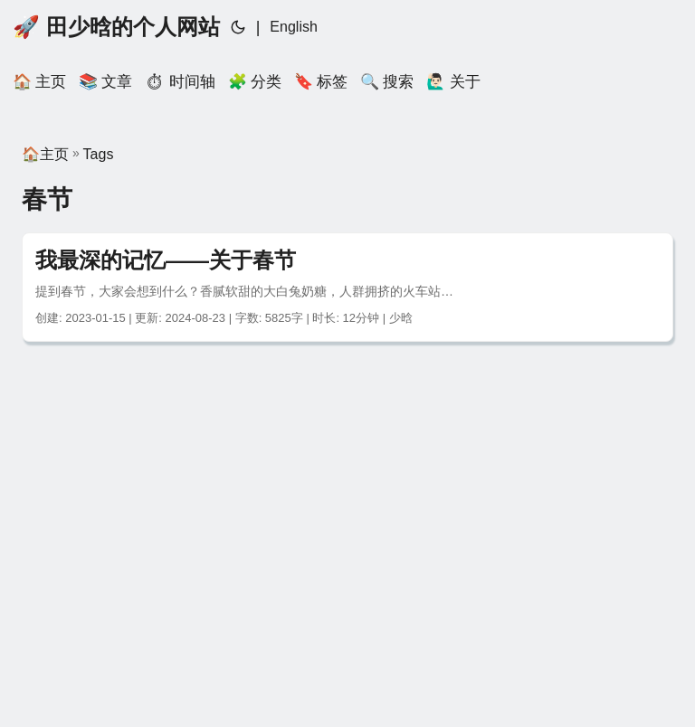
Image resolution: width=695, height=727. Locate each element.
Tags (98, 154)
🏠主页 (45, 154)
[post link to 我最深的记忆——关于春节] (347, 286)
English (293, 26)
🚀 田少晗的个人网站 (116, 26)
